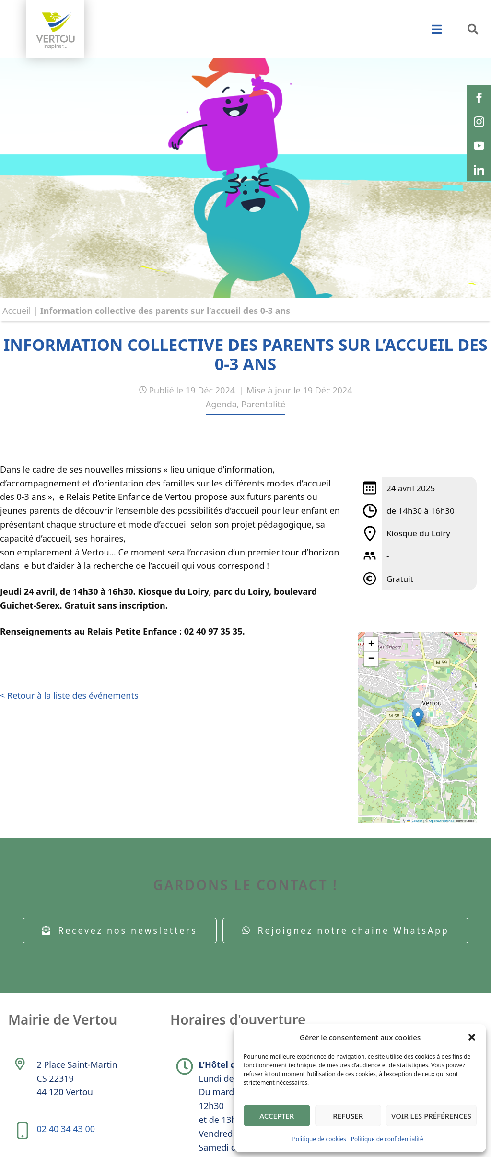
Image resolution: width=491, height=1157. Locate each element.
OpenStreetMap (442, 821)
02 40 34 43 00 (65, 1128)
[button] (472, 1037)
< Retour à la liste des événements (69, 695)
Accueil (16, 310)
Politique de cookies (319, 1139)
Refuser (348, 1116)
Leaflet (414, 821)
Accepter (276, 1116)
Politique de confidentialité (387, 1139)
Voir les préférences (431, 1116)
